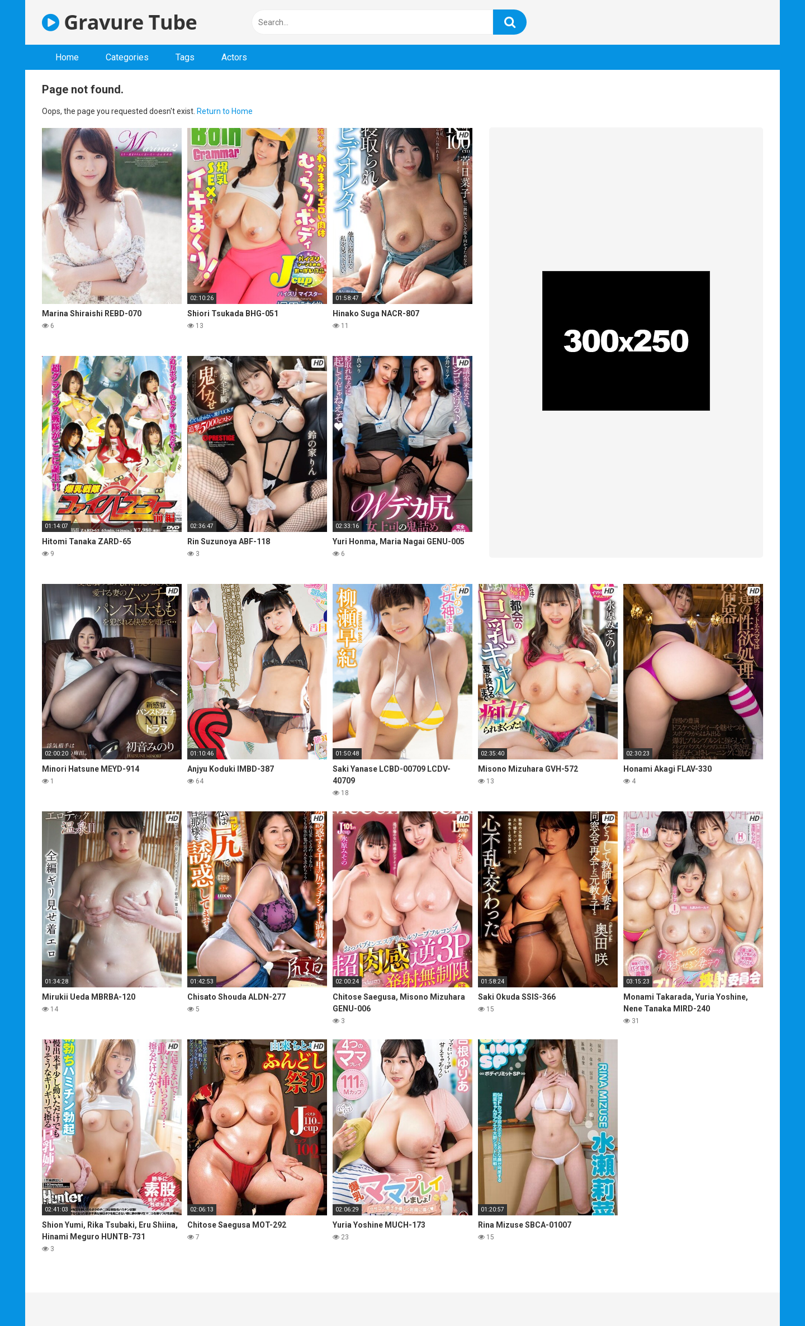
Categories (127, 57)
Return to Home (225, 111)
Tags (185, 57)
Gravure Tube (119, 22)
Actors (234, 57)
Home (67, 57)
